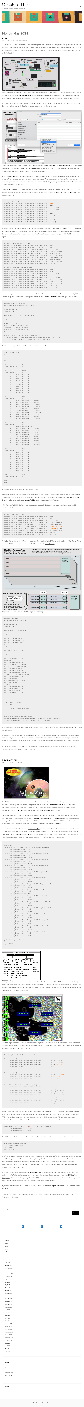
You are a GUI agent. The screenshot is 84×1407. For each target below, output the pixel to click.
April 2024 (7, 1318)
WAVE (19, 749)
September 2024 (9, 1304)
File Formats (13, 746)
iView (6, 1243)
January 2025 (8, 1293)
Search (7, 1210)
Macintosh (74, 1194)
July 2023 (7, 1343)
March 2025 (8, 1288)
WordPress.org (8, 1375)
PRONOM (56, 746)
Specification (6, 749)
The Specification (8, 176)
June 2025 (7, 1282)
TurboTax (7, 1240)
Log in (6, 1367)
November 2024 (9, 1299)
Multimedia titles (34, 829)
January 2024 (8, 1326)
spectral (14, 749)
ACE (6, 1252)
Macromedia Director (56, 805)
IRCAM (14, 168)
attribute (39, 1194)
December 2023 (9, 1329)
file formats (49, 746)
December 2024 (9, 1296)
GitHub (43, 741)
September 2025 (9, 1274)
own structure (49, 544)
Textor (6, 1249)
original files (55, 1186)
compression (33, 746)
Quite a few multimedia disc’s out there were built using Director (38, 810)
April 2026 (7, 1262)
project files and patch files (32, 103)
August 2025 (8, 1276)
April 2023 (7, 1351)
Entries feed (8, 1370)
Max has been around (26, 95)
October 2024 (8, 1301)
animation (27, 1194)
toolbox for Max (29, 500)
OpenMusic (29, 735)
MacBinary (5, 1188)
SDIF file (8, 190)
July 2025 (7, 1279)
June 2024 (7, 1312)
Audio (26, 746)
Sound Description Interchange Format (57, 166)
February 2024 (8, 1324)
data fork (53, 1194)
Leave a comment (21, 40)
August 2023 (8, 1340)
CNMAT (22, 168)
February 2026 (8, 1265)
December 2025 (9, 1268)
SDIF (4, 38)
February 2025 (8, 1290)
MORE (6, 1246)
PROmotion (9, 760)
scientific (72, 746)
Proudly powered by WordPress (42, 1403)
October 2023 (8, 1335)
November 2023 (9, 1332)
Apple (33, 1194)
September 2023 (9, 1337)
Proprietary (64, 746)
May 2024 (7, 1315)
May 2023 (7, 1349)
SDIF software (52, 297)
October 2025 (8, 1271)
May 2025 (7, 1285)
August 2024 (8, 1307)
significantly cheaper (36, 1172)
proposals (32, 168)
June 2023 (7, 1346)
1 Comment (19, 762)
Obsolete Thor (15, 4)
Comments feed (9, 1372)
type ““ (68, 228)
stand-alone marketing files (24, 834)
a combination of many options (62, 192)
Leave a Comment (29, 749)
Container (41, 746)
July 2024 (7, 1310)
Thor (13, 40)
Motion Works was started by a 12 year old (48, 818)
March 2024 (8, 1321)
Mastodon (7, 1386)
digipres (59, 1194)
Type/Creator (19, 1156)
